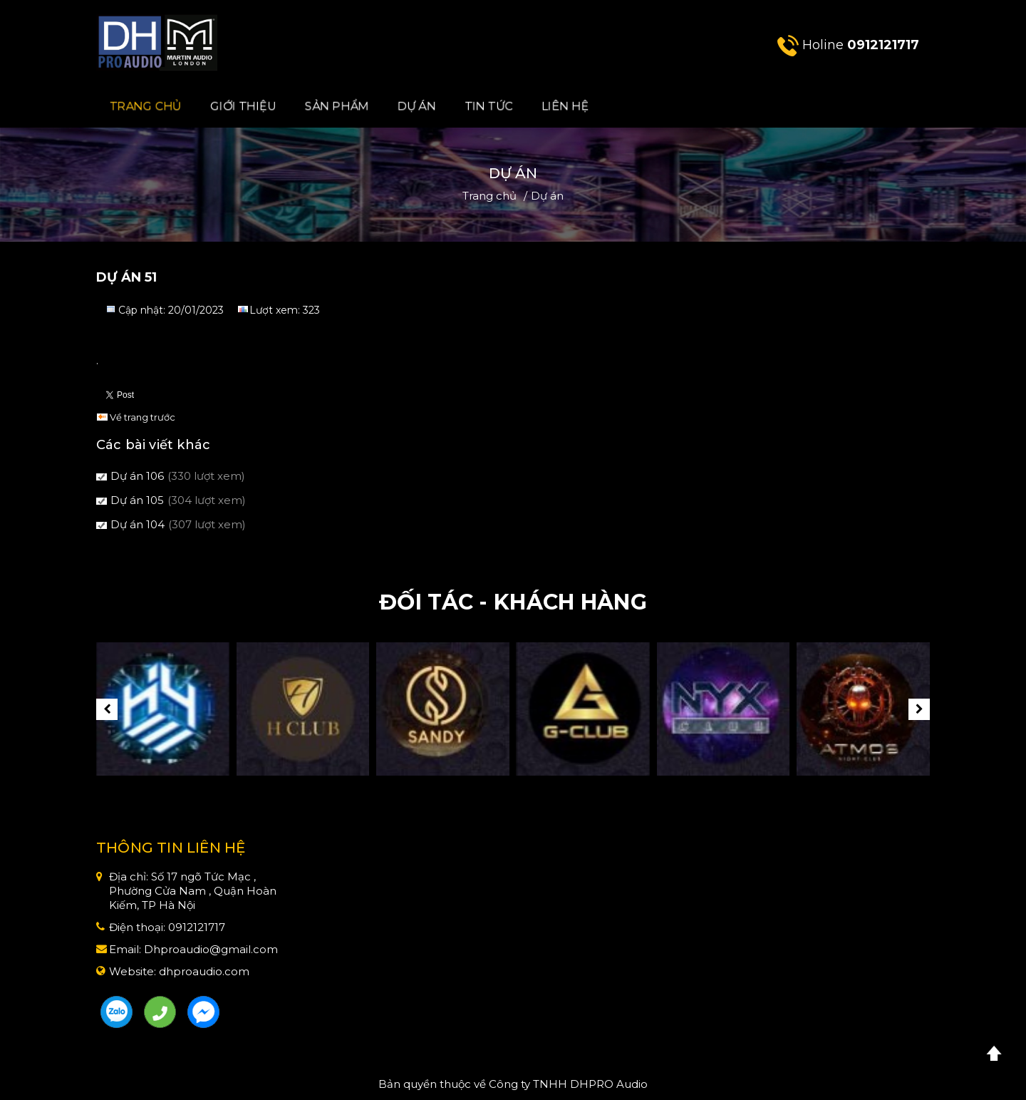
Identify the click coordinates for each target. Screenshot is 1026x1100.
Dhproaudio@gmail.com (211, 949)
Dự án (417, 106)
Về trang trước (142, 417)
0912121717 (883, 45)
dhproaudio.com (204, 971)
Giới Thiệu (244, 106)
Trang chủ (146, 106)
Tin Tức (489, 106)
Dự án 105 (137, 500)
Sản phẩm (337, 106)
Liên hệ (565, 106)
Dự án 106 (137, 476)
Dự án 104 (137, 524)
